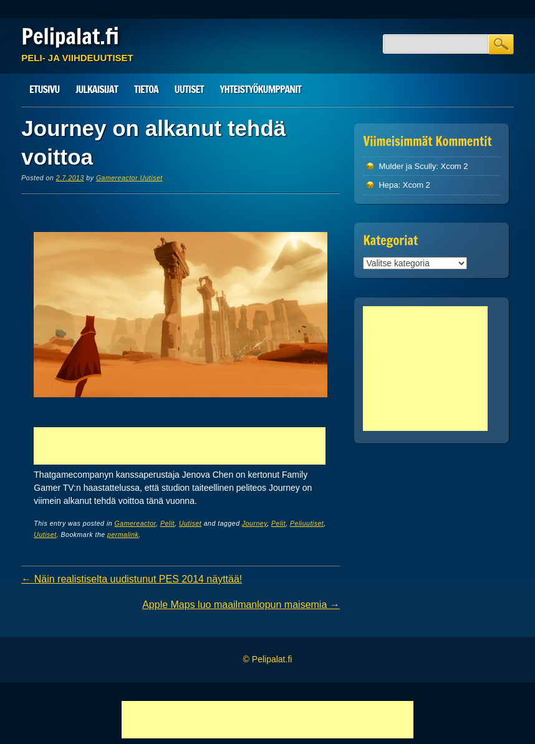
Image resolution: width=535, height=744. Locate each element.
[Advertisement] (179, 446)
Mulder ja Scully (407, 166)
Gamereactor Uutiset (129, 177)
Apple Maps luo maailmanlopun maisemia (241, 604)
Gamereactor (135, 523)
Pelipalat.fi (69, 36)
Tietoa (146, 89)
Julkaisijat (96, 89)
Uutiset (189, 89)
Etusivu (44, 89)
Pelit (167, 523)
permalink (122, 534)
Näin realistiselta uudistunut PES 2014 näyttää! (131, 579)
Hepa (388, 185)
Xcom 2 (454, 166)
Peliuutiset (307, 523)
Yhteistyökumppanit (260, 89)
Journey (254, 523)
